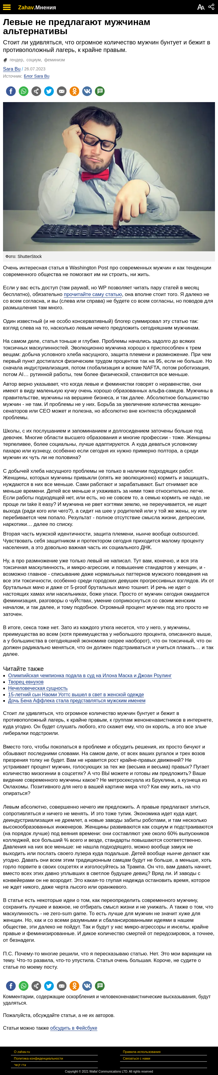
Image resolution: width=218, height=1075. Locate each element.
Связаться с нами (136, 1058)
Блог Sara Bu (37, 76)
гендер (16, 59)
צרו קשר (20, 1065)
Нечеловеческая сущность (38, 688)
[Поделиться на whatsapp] (23, 91)
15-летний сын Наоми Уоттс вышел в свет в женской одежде (76, 694)
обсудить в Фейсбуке (73, 1028)
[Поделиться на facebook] (11, 91)
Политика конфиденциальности (38, 1058)
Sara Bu (12, 69)
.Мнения (45, 8)
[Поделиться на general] (36, 91)
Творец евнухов (26, 681)
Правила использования (142, 1052)
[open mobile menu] (7, 7)
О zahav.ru (22, 1052)
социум (34, 59)
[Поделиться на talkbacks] (100, 91)
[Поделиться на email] (62, 91)
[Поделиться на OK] (74, 91)
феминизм (54, 59)
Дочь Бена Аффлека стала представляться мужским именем (76, 700)
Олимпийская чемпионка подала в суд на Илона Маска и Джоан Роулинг (90, 675)
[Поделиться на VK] (87, 91)
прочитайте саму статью (93, 294)
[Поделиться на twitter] (49, 91)
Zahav (26, 8)
